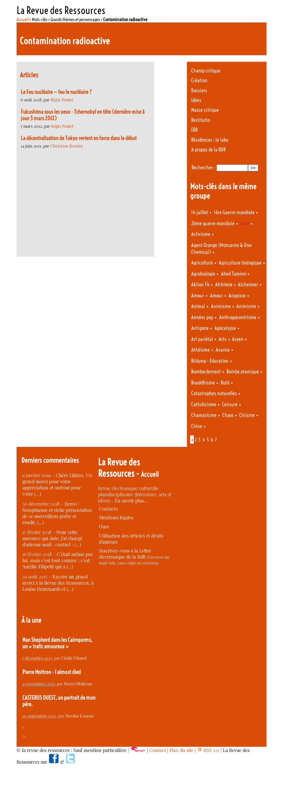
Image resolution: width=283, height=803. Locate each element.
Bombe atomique (243, 372)
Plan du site (181, 750)
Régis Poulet (62, 99)
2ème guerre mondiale (213, 223)
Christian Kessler (66, 146)
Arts (223, 339)
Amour (197, 295)
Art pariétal (202, 339)
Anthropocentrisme (237, 317)
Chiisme (247, 415)
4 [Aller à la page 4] (204, 440)
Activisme (200, 234)
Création (199, 80)
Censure (230, 404)
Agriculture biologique (240, 263)
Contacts (108, 509)
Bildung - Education (209, 361)
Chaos (228, 415)
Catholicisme (203, 404)
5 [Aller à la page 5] (208, 440)
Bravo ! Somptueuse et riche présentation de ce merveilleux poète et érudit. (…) (57, 513)
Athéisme (200, 350)
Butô (225, 383)
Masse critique (205, 110)
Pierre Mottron (78, 683)
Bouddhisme (203, 383)
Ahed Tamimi (234, 274)
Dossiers (199, 90)
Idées (196, 100)
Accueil (23, 19)
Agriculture (202, 263)
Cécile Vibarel (74, 658)
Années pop (202, 317)
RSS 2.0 (208, 750)
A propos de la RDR (208, 150)
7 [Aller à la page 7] (216, 440)
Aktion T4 (200, 284)
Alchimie (223, 284)
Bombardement (206, 372)
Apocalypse (225, 328)
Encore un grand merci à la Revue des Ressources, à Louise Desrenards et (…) (57, 583)
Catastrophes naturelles (214, 393)
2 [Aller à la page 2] (196, 440)
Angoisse (237, 295)
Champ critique (205, 71)
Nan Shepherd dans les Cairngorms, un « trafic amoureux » (57, 643)
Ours (104, 527)
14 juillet (199, 212)
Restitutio (200, 120)
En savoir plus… (131, 501)
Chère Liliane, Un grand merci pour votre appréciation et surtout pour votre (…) (57, 484)
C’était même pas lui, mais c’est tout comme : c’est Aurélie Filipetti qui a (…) (57, 560)
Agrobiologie (203, 274)
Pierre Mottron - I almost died (51, 672)
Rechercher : (203, 167)
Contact (157, 750)
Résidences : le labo (209, 140)
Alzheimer (248, 284)
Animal (198, 306)
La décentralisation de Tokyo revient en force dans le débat (79, 138)
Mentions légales (116, 517)
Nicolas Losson (79, 716)
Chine (196, 426)
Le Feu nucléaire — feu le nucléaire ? (56, 92)
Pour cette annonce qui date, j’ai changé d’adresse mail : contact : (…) (52, 538)
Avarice (222, 350)
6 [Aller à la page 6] (212, 440)
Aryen (237, 339)
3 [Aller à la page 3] (199, 440)
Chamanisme (203, 415)
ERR (194, 130)
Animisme (221, 306)
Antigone (200, 328)
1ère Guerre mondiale (234, 212)
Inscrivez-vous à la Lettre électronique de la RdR (125, 554)
